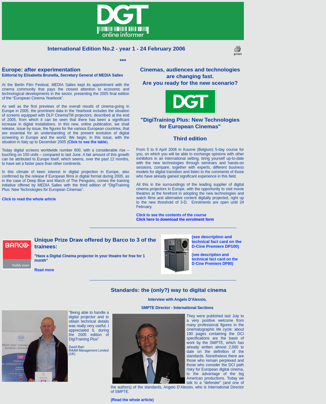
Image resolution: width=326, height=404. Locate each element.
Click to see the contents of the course (171, 215)
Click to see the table (87, 142)
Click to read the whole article (29, 199)
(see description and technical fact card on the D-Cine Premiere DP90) (215, 259)
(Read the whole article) (132, 400)
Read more (44, 270)
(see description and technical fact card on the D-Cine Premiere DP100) (217, 241)
